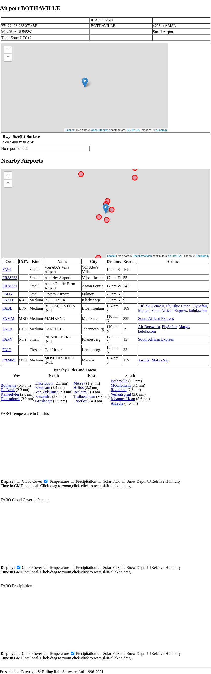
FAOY (7, 294)
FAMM (8, 318)
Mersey (79, 383)
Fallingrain (160, 129)
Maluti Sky (160, 360)
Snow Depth (136, 481)
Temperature (59, 481)
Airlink (144, 306)
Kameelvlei (10, 394)
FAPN (7, 339)
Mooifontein (121, 385)
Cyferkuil (80, 401)
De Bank (8, 390)
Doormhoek (10, 399)
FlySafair (199, 306)
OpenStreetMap (100, 129)
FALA (7, 329)
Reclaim (79, 392)
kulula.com (198, 310)
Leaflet (70, 129)
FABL (7, 308)
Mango (143, 310)
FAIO (6, 350)
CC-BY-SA (133, 129)
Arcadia (117, 403)
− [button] (8, 57)
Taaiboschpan (84, 396)
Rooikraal (118, 390)
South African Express (169, 310)
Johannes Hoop (123, 399)
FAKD (7, 300)
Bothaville (119, 381)
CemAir (158, 306)
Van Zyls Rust (46, 392)
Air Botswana (149, 327)
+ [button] (8, 49)
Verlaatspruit (121, 394)
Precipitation (86, 481)
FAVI (6, 269)
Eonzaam (42, 387)
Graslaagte (43, 401)
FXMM (8, 360)
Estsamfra (43, 396)
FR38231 (9, 286)
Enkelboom (44, 383)
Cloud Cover (32, 481)
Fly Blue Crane (178, 306)
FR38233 (9, 278)
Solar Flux (111, 481)
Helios (78, 387)
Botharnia (8, 385)
